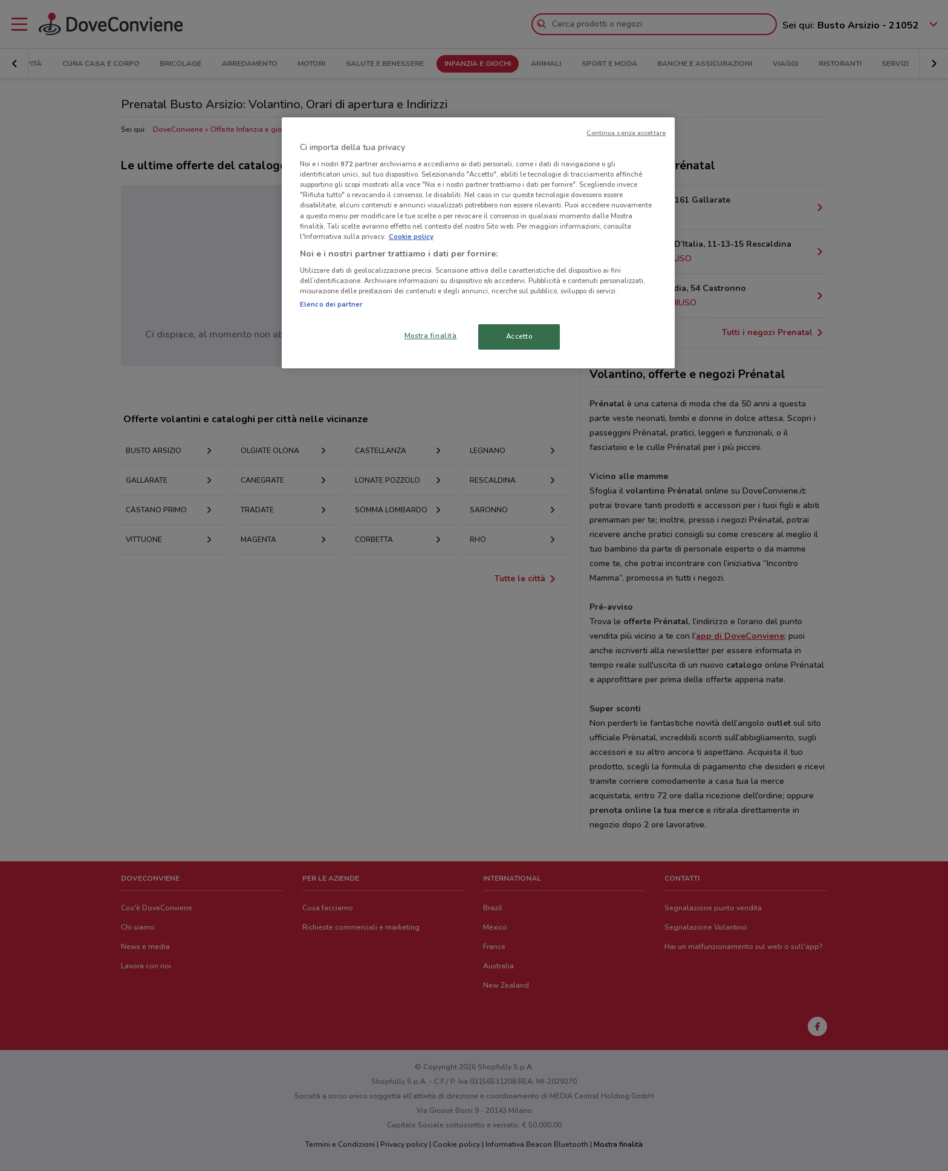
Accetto (519, 336)
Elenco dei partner (331, 304)
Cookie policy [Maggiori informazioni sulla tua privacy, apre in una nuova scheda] (411, 236)
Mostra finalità (430, 336)
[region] (478, 243)
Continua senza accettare (626, 132)
